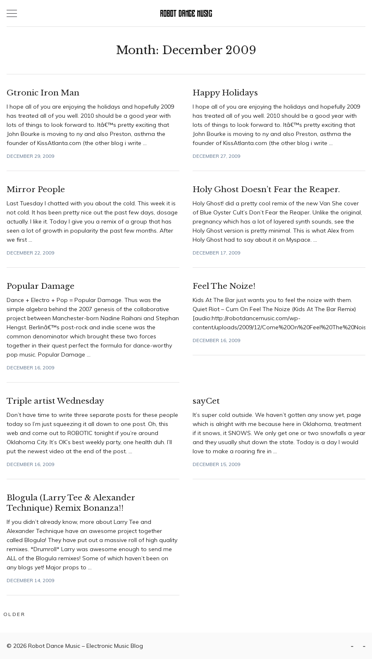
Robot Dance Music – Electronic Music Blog (85, 645)
